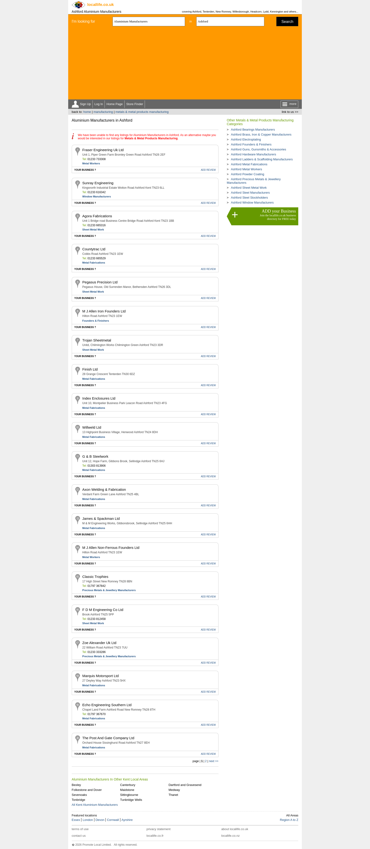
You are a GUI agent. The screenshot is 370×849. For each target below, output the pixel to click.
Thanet (173, 795)
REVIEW (208, 170)
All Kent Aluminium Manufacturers (95, 804)
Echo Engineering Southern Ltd (106, 705)
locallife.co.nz (230, 835)
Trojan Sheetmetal (96, 340)
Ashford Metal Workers (246, 169)
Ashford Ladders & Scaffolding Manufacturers (262, 159)
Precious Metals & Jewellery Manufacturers (109, 590)
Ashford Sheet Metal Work (249, 187)
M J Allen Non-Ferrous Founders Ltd (110, 548)
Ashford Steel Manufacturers (250, 192)
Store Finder (134, 104)
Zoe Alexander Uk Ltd (99, 643)
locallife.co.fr (155, 835)
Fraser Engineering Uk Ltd (103, 150)
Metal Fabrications (93, 262)
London (88, 820)
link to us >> (290, 112)
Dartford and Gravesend (184, 785)
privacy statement (159, 829)
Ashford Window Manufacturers (252, 202)
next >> (213, 761)
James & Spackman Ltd (101, 518)
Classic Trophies (95, 577)
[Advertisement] (185, 64)
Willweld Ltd (91, 427)
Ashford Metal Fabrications (249, 164)
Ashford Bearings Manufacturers (253, 129)
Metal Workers (91, 163)
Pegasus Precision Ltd (100, 282)
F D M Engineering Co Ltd (102, 610)
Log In (98, 104)
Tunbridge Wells (131, 800)
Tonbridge (78, 800)
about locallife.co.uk (234, 829)
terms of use (80, 829)
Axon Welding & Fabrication (104, 489)
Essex (76, 820)
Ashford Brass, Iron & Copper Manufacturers (261, 134)
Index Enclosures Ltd (98, 398)
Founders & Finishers (95, 320)
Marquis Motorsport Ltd (100, 676)
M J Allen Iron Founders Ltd (104, 311)
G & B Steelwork (95, 456)
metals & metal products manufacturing (141, 112)
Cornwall (113, 820)
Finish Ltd (90, 369)
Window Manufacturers (96, 196)
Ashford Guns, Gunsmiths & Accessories (258, 149)
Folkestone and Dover (87, 790)
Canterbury (127, 785)
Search (287, 22)
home (87, 112)
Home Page (114, 104)
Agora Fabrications (97, 216)
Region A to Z (289, 820)
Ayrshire (127, 820)
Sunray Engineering (98, 183)
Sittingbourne (129, 795)
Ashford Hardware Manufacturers (253, 154)
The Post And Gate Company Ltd (108, 738)
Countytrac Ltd (93, 249)
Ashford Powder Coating (247, 174)
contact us (79, 835)
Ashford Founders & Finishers (251, 144)
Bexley (76, 785)
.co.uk (100, 4)
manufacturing (103, 112)
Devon (100, 820)
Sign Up (85, 104)
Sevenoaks (79, 795)
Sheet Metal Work (93, 229)
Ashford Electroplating (246, 139)
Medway (174, 790)
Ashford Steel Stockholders (249, 197)
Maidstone (127, 790)
